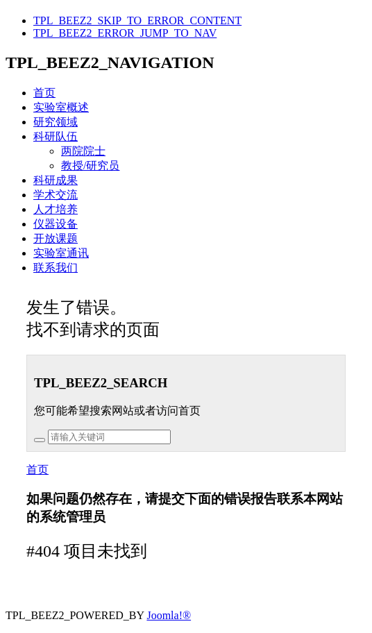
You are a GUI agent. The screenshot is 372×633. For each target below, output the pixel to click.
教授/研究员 (90, 165)
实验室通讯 (61, 253)
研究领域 (55, 122)
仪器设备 (55, 224)
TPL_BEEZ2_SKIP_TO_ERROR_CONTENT (137, 20)
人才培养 (55, 209)
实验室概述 (61, 107)
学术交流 (55, 195)
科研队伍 (55, 136)
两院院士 (83, 151)
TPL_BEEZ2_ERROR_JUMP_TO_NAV (125, 33)
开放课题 (55, 238)
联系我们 (55, 267)
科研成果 (55, 180)
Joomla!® (168, 615)
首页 (44, 93)
